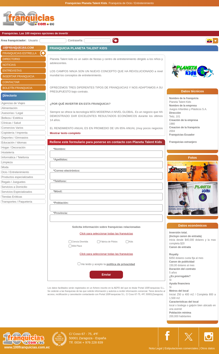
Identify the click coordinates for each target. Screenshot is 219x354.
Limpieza (7, 162)
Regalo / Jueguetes (13, 182)
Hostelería (7, 152)
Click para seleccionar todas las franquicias (106, 233)
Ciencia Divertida (80, 241)
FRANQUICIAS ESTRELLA (20, 53)
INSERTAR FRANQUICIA (18, 76)
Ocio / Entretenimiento (15, 172)
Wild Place (77, 246)
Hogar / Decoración (13, 147)
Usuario (33, 40)
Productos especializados (17, 177)
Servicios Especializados (16, 191)
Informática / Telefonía (15, 157)
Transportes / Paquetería (16, 201)
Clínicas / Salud (11, 122)
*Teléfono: (60, 181)
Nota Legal (155, 348)
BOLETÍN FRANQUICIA (17, 88)
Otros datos (207, 348)
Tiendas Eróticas (11, 196)
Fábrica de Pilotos (108, 241)
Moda (5, 167)
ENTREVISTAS (12, 70)
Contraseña (75, 40)
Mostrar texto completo (65, 133)
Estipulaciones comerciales (181, 348)
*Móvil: (57, 191)
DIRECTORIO (11, 59)
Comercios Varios (12, 127)
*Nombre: (59, 149)
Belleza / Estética (12, 117)
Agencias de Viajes (13, 103)
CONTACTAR (11, 82)
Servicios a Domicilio (14, 186)
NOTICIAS (9, 64)
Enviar (106, 274)
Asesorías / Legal (12, 113)
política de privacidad (121, 264)
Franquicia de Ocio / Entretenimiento (131, 3)
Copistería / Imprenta (14, 132)
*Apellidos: (60, 159)
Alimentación (9, 108)
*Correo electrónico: (66, 170)
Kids (131, 241)
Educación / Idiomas (14, 142)
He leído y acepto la (108, 264)
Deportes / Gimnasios (14, 137)
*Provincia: (60, 213)
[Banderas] (212, 40)
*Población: (61, 202)
